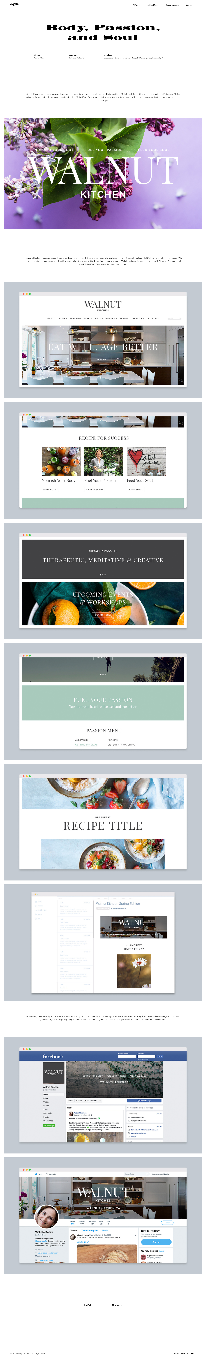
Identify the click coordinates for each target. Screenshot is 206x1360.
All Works (136, 5)
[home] (17, 5)
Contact (189, 5)
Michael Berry (153, 5)
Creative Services (172, 5)
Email (193, 1353)
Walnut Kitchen (39, 58)
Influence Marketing (76, 58)
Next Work (117, 1305)
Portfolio (88, 1305)
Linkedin (185, 1353)
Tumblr (176, 1353)
